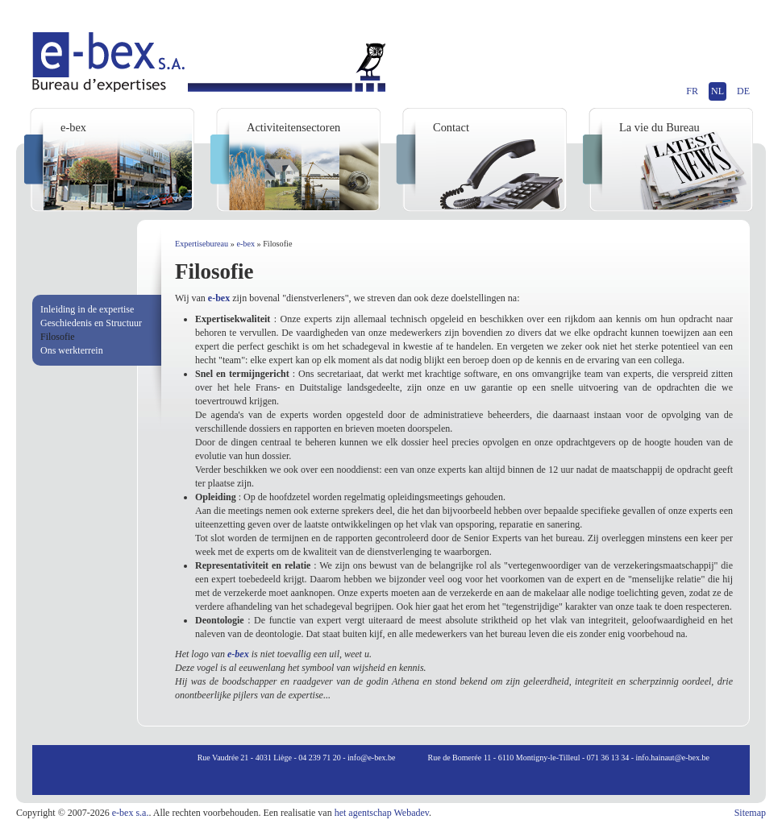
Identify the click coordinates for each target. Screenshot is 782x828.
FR (692, 91)
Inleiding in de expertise (87, 309)
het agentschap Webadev (382, 812)
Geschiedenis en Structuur (91, 323)
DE (743, 91)
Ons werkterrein (71, 350)
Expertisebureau (201, 243)
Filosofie (57, 336)
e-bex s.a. (130, 812)
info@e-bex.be (371, 757)
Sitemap (750, 812)
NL (717, 91)
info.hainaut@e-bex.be (672, 757)
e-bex (245, 243)
